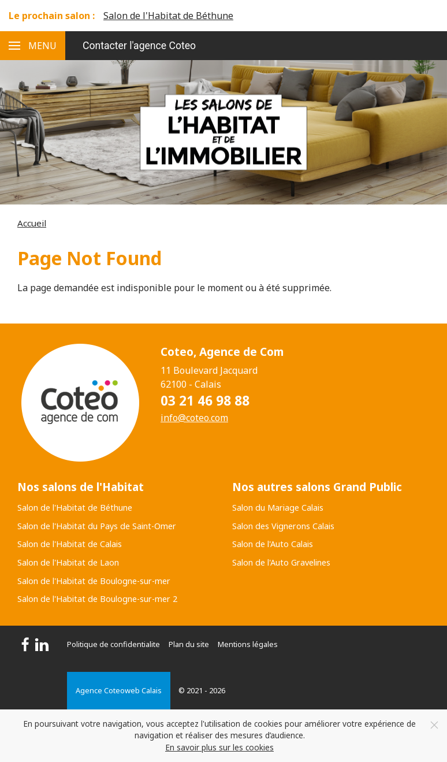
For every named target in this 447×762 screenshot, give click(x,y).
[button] (32, 45)
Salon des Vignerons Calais (283, 526)
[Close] (434, 725)
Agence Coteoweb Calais (119, 690)
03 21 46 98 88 (205, 401)
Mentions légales (248, 644)
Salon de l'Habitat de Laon (68, 562)
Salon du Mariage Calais (277, 507)
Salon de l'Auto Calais (272, 543)
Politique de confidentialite (113, 644)
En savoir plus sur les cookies (219, 747)
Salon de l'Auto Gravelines (281, 562)
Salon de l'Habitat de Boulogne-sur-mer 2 (97, 598)
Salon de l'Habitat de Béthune (168, 15)
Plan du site (189, 644)
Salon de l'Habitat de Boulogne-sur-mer (93, 580)
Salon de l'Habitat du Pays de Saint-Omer (96, 526)
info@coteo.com (194, 417)
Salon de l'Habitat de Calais (69, 543)
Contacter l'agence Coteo (139, 45)
